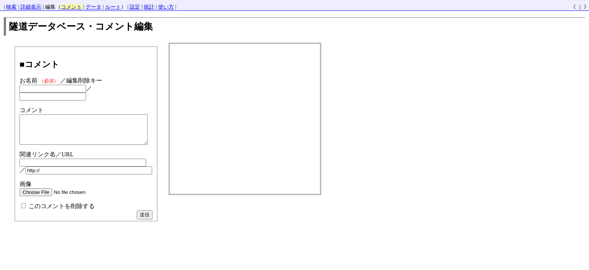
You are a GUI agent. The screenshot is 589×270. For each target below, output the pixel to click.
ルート (113, 7)
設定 (135, 7)
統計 (149, 7)
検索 (11, 7)
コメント (71, 7)
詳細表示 (30, 7)
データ (93, 7)
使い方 (166, 7)
